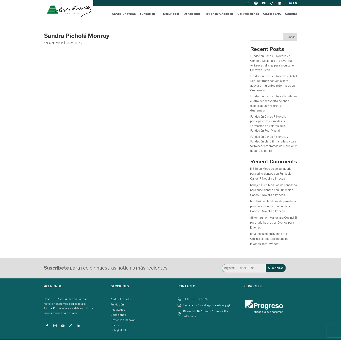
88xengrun (257, 217)
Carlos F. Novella (124, 13)
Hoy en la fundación (219, 13)
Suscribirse (276, 268)
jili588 (254, 168)
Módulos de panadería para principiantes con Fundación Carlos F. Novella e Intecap (271, 173)
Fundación (147, 13)
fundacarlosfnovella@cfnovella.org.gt (206, 305)
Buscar (290, 36)
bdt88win (256, 201)
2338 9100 (189, 299)
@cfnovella (56, 43)
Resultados (171, 13)
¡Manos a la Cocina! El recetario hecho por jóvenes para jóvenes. (273, 222)
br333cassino (259, 233)
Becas (115, 325)
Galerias (291, 13)
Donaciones (192, 13)
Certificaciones (248, 13)
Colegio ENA (272, 13)
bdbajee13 (256, 185)
